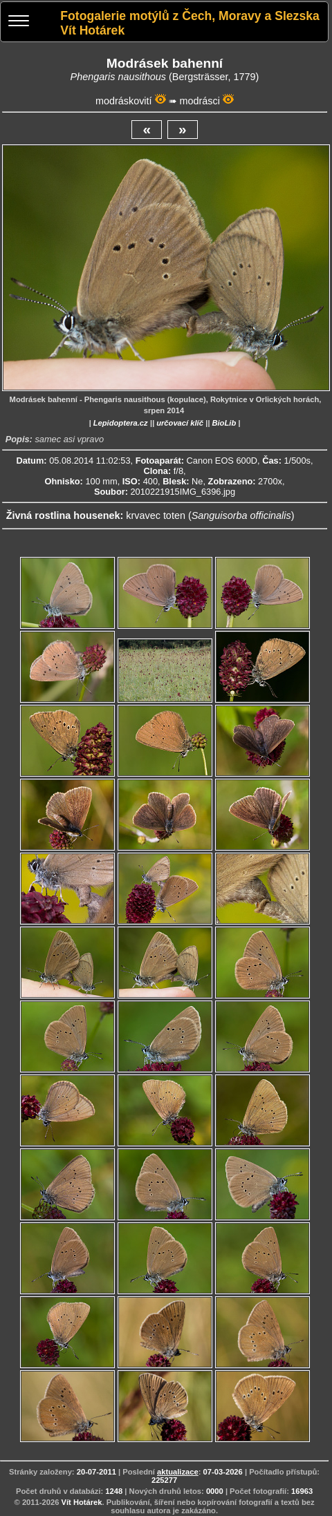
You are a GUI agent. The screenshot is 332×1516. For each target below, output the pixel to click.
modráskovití (123, 100)
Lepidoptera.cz (120, 423)
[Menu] (18, 22)
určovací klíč (179, 423)
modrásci (200, 100)
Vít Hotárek (82, 1502)
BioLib (224, 423)
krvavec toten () (210, 515)
